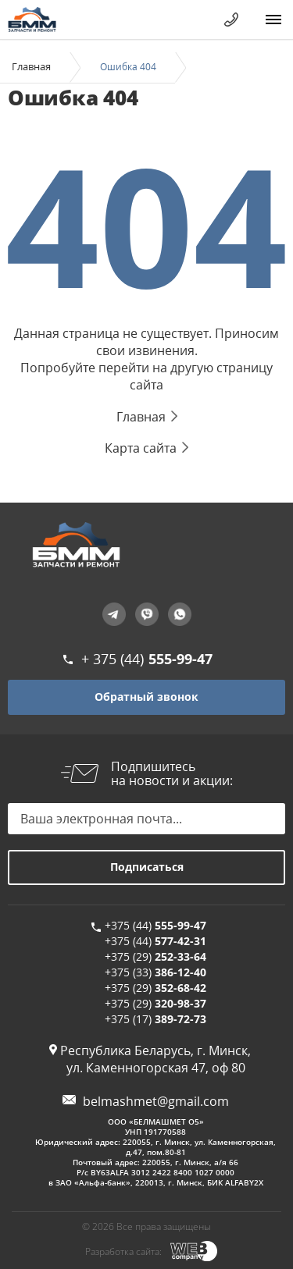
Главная (31, 66)
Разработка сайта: (123, 1251)
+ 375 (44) (147, 658)
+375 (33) (155, 972)
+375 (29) (155, 956)
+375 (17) (155, 1018)
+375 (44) (155, 925)
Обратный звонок (146, 696)
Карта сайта (141, 448)
